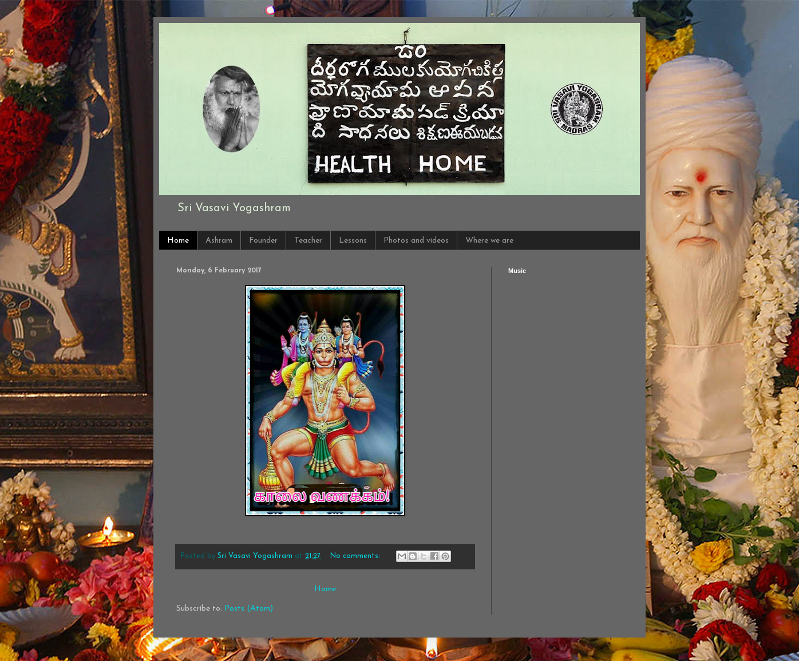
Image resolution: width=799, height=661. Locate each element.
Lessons (353, 240)
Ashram (218, 240)
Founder (263, 240)
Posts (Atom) (248, 608)
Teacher (308, 240)
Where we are (489, 240)
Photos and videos (416, 240)
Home (178, 240)
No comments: (356, 556)
